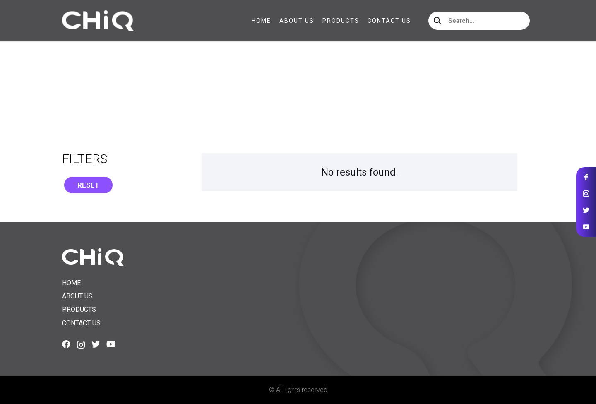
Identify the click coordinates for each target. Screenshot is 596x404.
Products (79, 309)
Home (70, 95)
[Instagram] (81, 344)
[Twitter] (95, 344)
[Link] (98, 20)
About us (77, 296)
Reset (88, 185)
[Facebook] (66, 344)
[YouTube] (111, 344)
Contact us (81, 323)
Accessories (108, 95)
